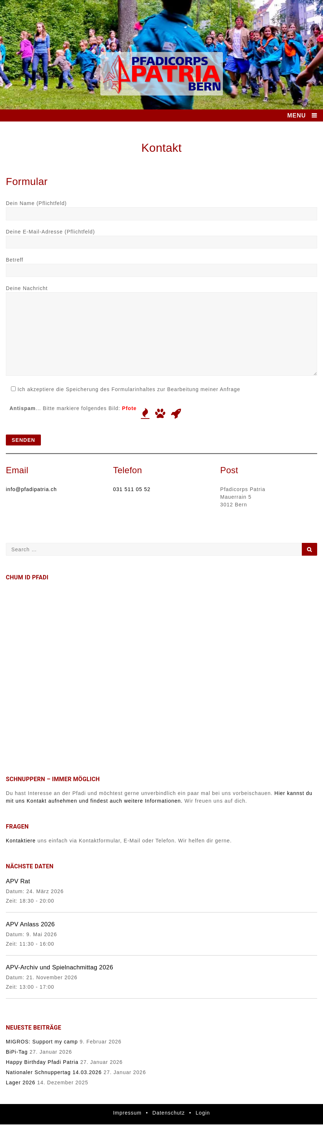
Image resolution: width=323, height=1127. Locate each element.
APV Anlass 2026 (30, 924)
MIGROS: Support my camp (42, 1042)
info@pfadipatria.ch (31, 489)
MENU (296, 115)
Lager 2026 (20, 1082)
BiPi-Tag (17, 1052)
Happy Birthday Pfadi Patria (42, 1062)
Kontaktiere (21, 841)
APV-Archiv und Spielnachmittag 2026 (59, 967)
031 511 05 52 (132, 489)
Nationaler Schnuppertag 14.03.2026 (54, 1072)
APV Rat (18, 881)
